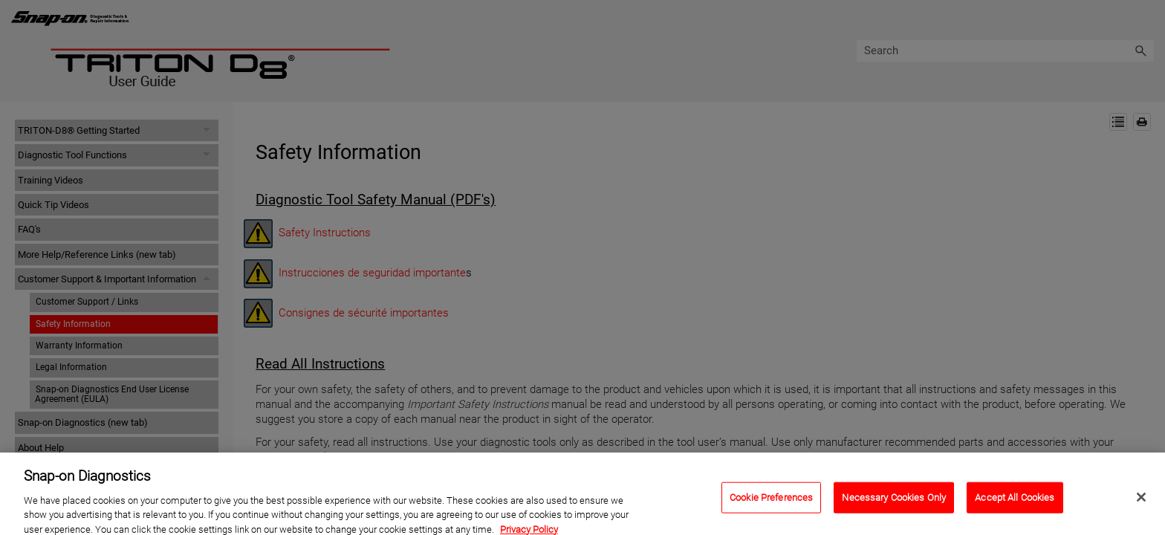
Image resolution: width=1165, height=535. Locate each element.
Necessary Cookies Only (894, 502)
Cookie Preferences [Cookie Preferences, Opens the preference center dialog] (771, 502)
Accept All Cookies (1014, 502)
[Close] (1141, 502)
